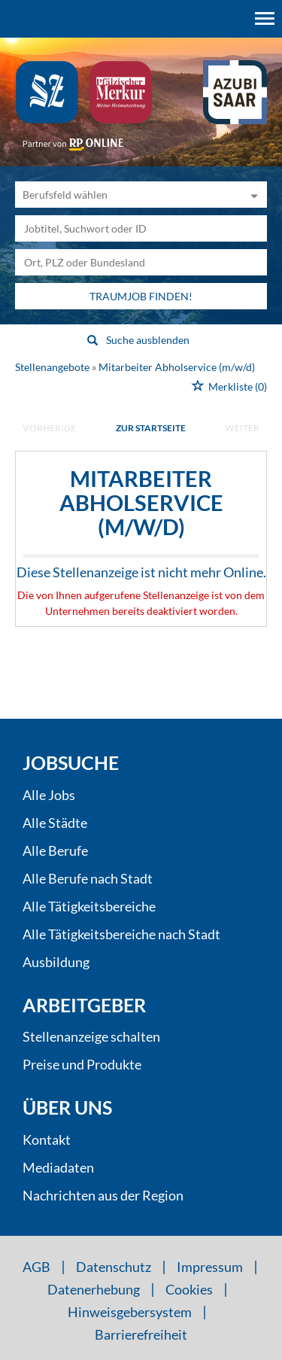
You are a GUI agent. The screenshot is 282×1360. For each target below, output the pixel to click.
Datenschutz (113, 1266)
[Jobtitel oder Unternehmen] (141, 228)
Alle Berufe (55, 850)
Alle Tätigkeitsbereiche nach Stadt (121, 934)
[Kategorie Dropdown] (252, 194)
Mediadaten (58, 1167)
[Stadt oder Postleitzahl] (141, 262)
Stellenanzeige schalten (91, 1036)
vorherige (49, 428)
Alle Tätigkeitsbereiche (89, 906)
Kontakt (47, 1139)
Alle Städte (55, 822)
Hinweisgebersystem (130, 1312)
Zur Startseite (151, 428)
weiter (242, 428)
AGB (36, 1266)
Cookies (189, 1289)
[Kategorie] (126, 194)
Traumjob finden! (141, 296)
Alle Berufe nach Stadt (88, 878)
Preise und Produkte (82, 1064)
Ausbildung (56, 962)
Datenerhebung (93, 1289)
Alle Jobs (49, 794)
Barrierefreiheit (141, 1334)
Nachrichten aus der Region (103, 1195)
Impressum (210, 1266)
